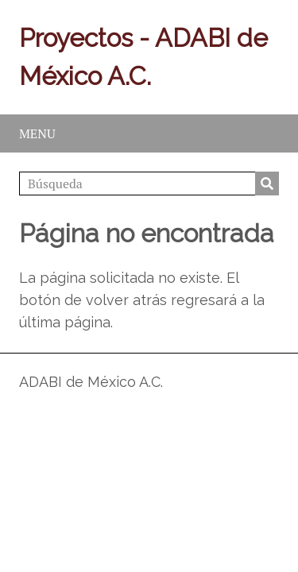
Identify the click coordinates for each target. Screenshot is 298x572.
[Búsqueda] (149, 183)
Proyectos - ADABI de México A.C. (143, 57)
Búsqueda (267, 183)
